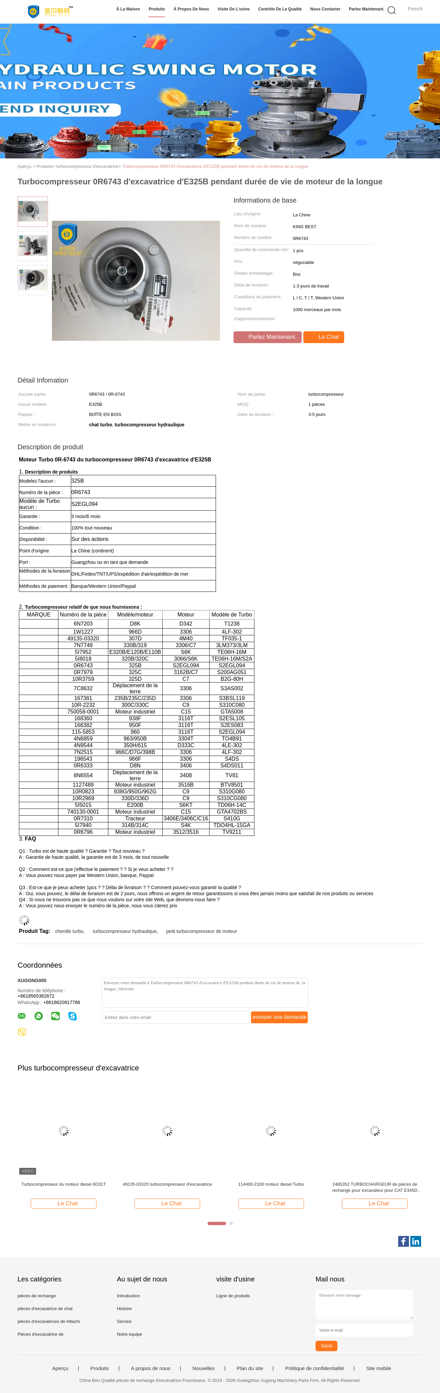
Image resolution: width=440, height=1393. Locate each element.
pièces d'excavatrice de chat (45, 1308)
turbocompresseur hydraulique (125, 931)
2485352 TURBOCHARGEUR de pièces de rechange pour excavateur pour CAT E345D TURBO (374, 1187)
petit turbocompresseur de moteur (201, 931)
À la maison (128, 9)
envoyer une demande (279, 1017)
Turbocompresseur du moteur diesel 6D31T (63, 1184)
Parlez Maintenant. (366, 9)
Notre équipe (129, 1334)
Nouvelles (203, 1368)
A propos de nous (150, 1368)
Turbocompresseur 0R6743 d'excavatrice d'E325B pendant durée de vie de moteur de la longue (215, 166)
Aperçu (60, 1368)
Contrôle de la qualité (280, 9)
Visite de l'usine (234, 9)
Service (124, 1321)
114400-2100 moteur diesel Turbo (271, 1184)
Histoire (124, 1308)
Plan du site (250, 1368)
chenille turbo (69, 931)
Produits (156, 9)
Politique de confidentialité (314, 1368)
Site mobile (378, 1368)
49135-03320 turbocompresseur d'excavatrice (167, 1184)
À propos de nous (191, 9)
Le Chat (324, 337)
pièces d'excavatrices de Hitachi (49, 1321)
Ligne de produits (233, 1295)
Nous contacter (325, 9)
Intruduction (128, 1295)
